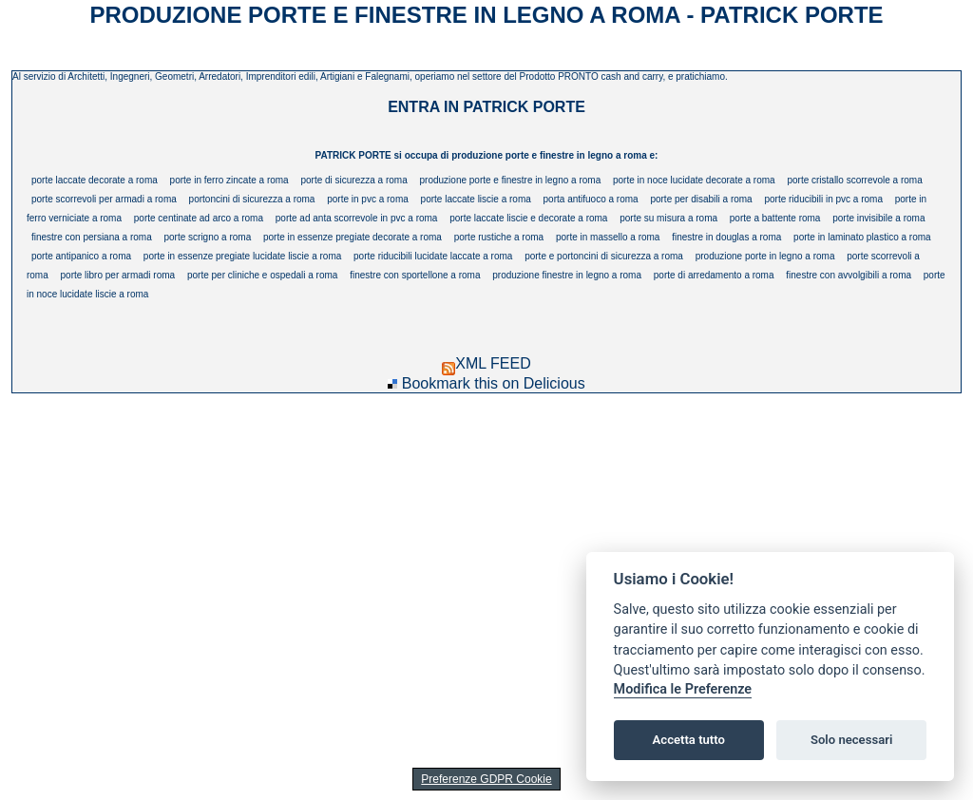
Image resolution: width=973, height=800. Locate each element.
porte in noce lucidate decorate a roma (694, 180)
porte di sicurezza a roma (353, 180)
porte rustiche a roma (499, 237)
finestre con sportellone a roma (415, 275)
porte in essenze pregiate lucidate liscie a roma (242, 256)
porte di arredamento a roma (714, 275)
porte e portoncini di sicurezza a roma (604, 256)
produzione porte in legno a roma (765, 256)
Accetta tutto (689, 740)
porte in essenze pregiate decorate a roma (352, 237)
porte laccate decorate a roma (94, 180)
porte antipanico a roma (81, 256)
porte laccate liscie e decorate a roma (528, 218)
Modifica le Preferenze (683, 689)
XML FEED (486, 363)
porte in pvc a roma (368, 199)
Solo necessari (851, 740)
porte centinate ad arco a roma (198, 218)
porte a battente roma (775, 218)
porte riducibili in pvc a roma (823, 199)
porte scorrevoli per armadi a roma (104, 199)
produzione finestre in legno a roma (566, 275)
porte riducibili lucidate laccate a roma (432, 256)
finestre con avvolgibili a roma (848, 275)
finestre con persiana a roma (91, 237)
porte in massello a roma (608, 237)
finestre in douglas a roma (726, 237)
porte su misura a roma (668, 218)
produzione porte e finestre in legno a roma (510, 180)
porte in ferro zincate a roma (229, 180)
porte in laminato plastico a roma (862, 237)
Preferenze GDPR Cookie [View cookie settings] (486, 779)
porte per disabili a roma (701, 199)
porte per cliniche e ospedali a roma (262, 275)
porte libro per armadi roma (118, 275)
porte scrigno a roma (207, 237)
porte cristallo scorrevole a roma (854, 180)
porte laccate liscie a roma (476, 199)
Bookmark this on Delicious (493, 383)
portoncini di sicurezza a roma (252, 199)
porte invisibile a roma (878, 218)
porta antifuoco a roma (591, 199)
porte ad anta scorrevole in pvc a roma (357, 218)
